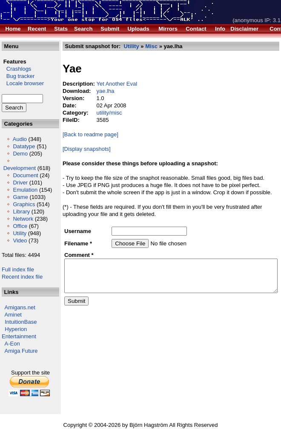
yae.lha (97, 91)
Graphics (24, 211)
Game (20, 204)
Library (21, 219)
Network (23, 226)
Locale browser (23, 83)
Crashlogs (16, 69)
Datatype (24, 146)
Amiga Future (21, 358)
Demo (20, 153)
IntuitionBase (21, 329)
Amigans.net (20, 314)
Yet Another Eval (108, 84)
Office (20, 233)
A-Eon (12, 351)
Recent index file (22, 284)
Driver (20, 182)
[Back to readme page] (81, 134)
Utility (19, 240)
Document (25, 175)
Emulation (15, 197)
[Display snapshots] (78, 149)
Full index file (18, 277)
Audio (20, 139)
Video (20, 248)
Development (19, 168)
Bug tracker (18, 76)
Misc (142, 46)
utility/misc (100, 112)
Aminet (13, 322)
